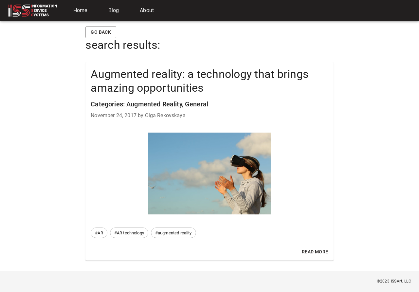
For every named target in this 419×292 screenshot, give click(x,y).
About (147, 10)
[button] (99, 233)
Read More (315, 252)
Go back (101, 32)
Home (80, 10)
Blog (113, 10)
